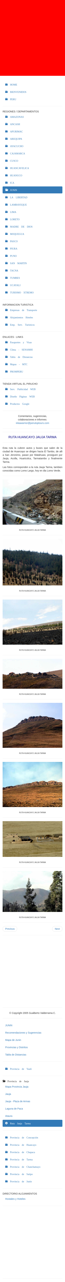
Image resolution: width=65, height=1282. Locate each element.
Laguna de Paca (14, 1108)
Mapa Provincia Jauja (16, 1086)
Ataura (8, 1116)
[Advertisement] (32, 38)
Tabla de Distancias (15, 1054)
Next (57, 928)
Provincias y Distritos (16, 1047)
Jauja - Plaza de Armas (17, 1101)
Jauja (8, 1094)
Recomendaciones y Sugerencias (23, 1032)
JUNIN (8, 1025)
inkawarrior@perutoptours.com (32, 423)
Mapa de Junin (13, 1040)
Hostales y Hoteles (15, 1198)
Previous (10, 928)
